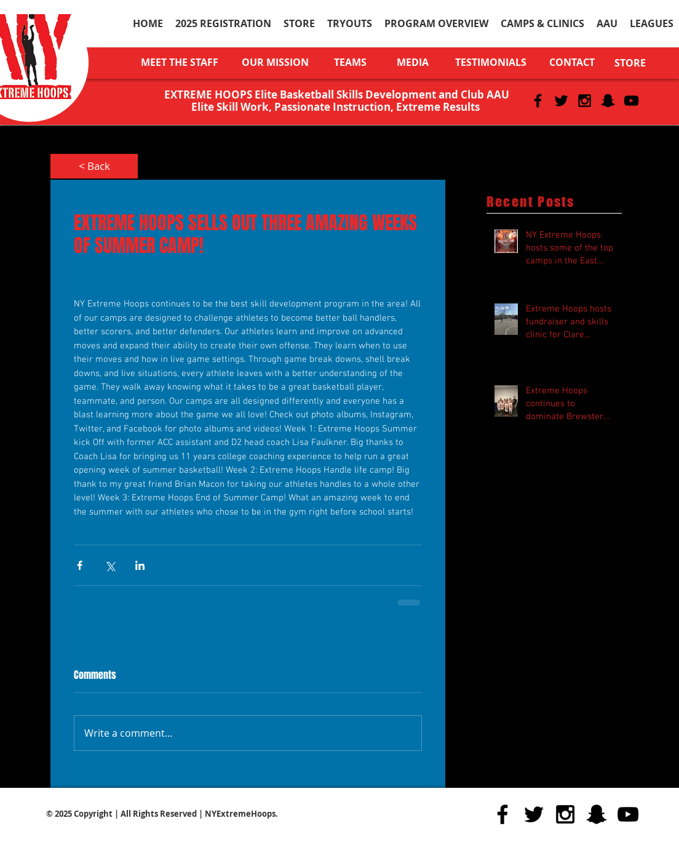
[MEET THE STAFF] (179, 62)
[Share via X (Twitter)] (110, 565)
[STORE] (630, 62)
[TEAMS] (350, 62)
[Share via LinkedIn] (140, 565)
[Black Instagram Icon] (585, 101)
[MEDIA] (412, 62)
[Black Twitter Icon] (561, 101)
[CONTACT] (572, 62)
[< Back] (94, 166)
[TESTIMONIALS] (490, 62)
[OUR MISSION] (274, 62)
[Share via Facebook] (79, 565)
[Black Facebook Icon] (538, 101)
